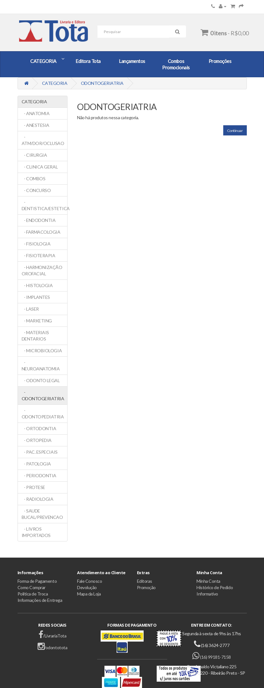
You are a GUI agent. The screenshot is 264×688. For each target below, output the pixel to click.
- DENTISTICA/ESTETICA (45, 205)
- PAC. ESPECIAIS (40, 452)
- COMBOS (34, 178)
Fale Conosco (89, 581)
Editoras (144, 581)
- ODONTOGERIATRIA (43, 395)
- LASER (30, 309)
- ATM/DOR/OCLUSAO (43, 140)
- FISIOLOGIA (36, 243)
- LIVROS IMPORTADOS (36, 532)
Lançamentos (132, 61)
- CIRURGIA (34, 155)
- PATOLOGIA (36, 463)
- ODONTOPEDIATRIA (43, 413)
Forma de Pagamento (37, 581)
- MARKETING (37, 320)
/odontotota (52, 647)
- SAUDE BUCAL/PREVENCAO (42, 514)
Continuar (235, 130)
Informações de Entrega (40, 600)
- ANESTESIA (35, 125)
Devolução (87, 587)
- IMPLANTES (36, 297)
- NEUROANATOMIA (41, 365)
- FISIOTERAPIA (38, 255)
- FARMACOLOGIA (41, 232)
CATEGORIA (43, 61)
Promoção (146, 587)
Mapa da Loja (89, 593)
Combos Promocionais (175, 64)
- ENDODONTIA (39, 220)
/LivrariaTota (52, 635)
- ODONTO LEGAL (41, 380)
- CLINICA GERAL (40, 166)
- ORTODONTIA (39, 428)
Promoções (220, 61)
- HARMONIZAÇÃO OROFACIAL (42, 270)
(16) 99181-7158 (211, 657)
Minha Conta (208, 581)
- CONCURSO (36, 190)
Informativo (207, 593)
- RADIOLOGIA (38, 499)
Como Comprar (32, 587)
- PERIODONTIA (39, 475)
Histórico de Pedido (214, 587)
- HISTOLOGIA (37, 285)
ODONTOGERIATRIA (102, 83)
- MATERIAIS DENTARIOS (35, 335)
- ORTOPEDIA (37, 440)
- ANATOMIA (36, 113)
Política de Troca (33, 593)
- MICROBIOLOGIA (42, 350)
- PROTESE (33, 487)
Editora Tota (87, 61)
